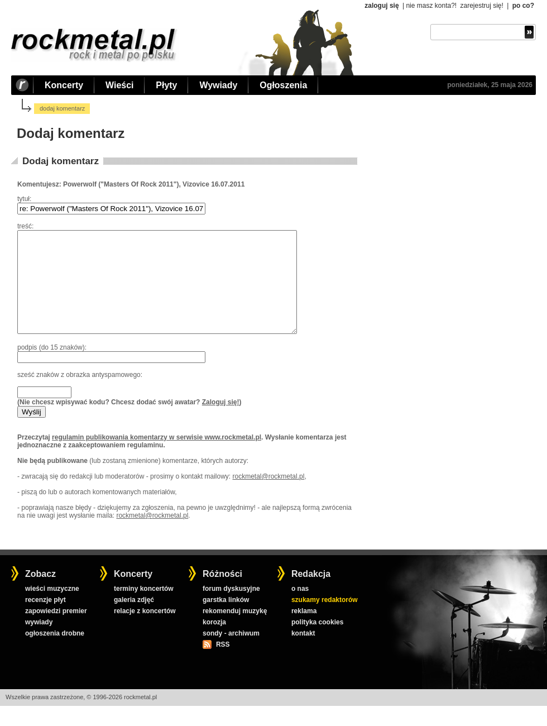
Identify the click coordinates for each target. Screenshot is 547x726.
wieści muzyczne (52, 609)
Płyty (166, 85)
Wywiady (218, 85)
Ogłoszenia (283, 85)
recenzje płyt (45, 620)
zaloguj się (381, 5)
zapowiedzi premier (56, 631)
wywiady (38, 642)
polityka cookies (317, 642)
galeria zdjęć (134, 620)
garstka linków (226, 620)
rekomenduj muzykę (235, 631)
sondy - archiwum (231, 653)
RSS (222, 664)
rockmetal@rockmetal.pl (268, 496)
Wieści (119, 85)
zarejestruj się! (481, 5)
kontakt (303, 653)
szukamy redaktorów (324, 620)
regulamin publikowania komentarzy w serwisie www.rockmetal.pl (156, 457)
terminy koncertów (144, 609)
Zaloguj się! (220, 422)
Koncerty (64, 85)
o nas (300, 609)
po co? (523, 5)
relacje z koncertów (145, 631)
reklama (303, 631)
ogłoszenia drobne (54, 653)
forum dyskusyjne (231, 609)
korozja (214, 642)
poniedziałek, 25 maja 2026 (489, 85)
